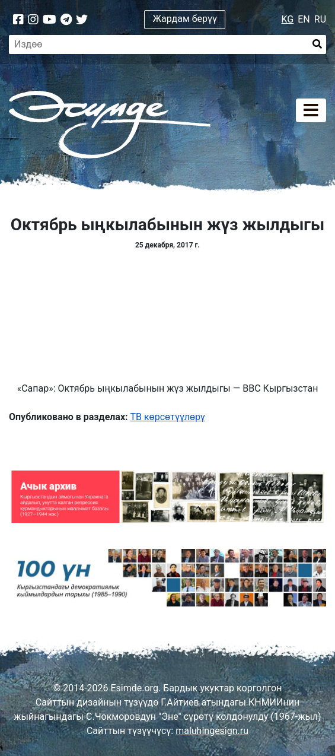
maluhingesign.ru (212, 730)
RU (320, 19)
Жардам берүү (185, 18)
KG (288, 19)
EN (304, 19)
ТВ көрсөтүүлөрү (167, 417)
